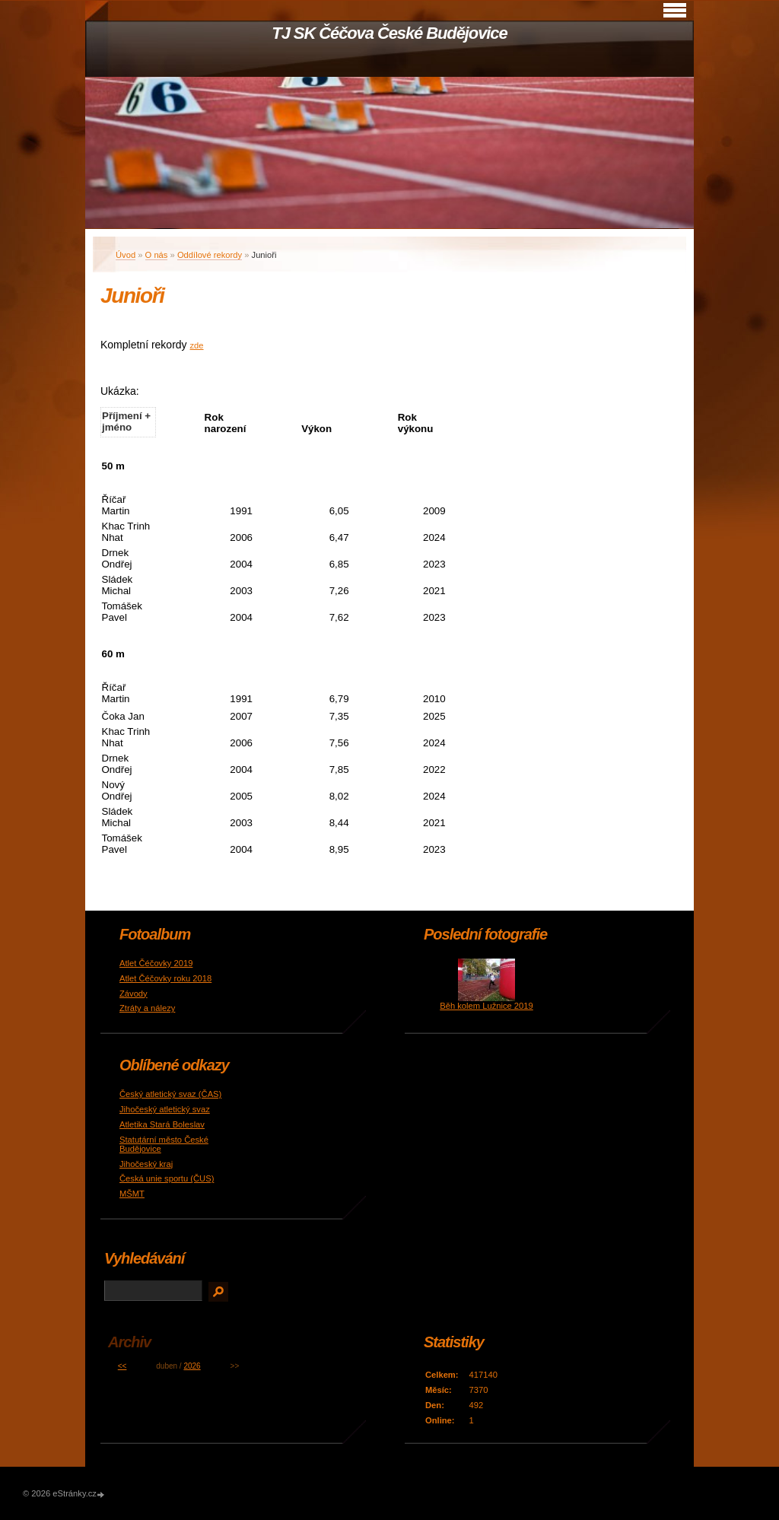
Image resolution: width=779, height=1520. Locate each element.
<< (122, 1366)
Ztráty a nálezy (147, 1008)
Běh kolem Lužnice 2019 (486, 1005)
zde (197, 345)
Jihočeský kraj (146, 1164)
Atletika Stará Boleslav (162, 1124)
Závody (133, 993)
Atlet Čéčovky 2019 (155, 963)
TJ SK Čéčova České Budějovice (389, 33)
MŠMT (132, 1193)
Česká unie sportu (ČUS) (166, 1178)
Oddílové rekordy (209, 254)
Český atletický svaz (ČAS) (170, 1094)
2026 (191, 1366)
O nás (156, 254)
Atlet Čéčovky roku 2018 (165, 978)
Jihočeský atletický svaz (164, 1109)
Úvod (125, 254)
